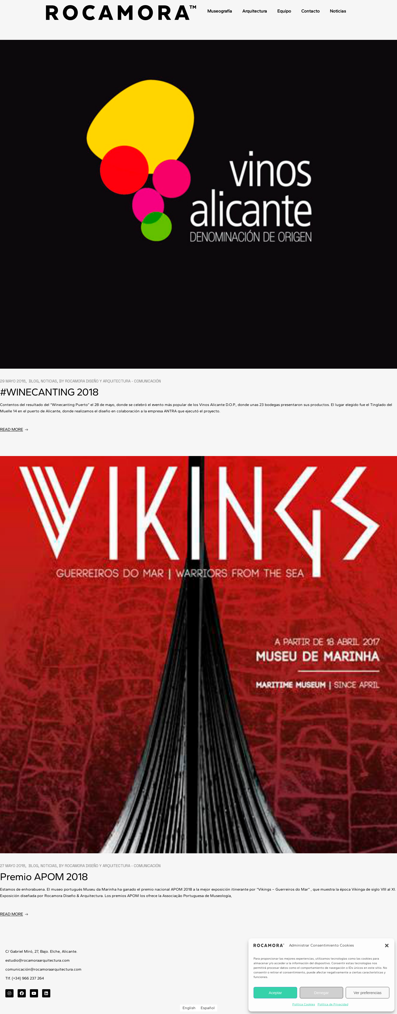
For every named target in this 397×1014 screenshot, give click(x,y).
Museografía (219, 11)
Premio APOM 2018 (44, 876)
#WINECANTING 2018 (49, 392)
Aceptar (275, 992)
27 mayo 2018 (12, 865)
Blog (34, 381)
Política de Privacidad (333, 1004)
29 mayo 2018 (13, 381)
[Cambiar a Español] (207, 1008)
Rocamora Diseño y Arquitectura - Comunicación (113, 381)
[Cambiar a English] (189, 1008)
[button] (386, 945)
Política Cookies (303, 1004)
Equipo (284, 11)
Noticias (338, 11)
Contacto (310, 11)
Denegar (321, 992)
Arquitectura (254, 11)
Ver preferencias (367, 992)
